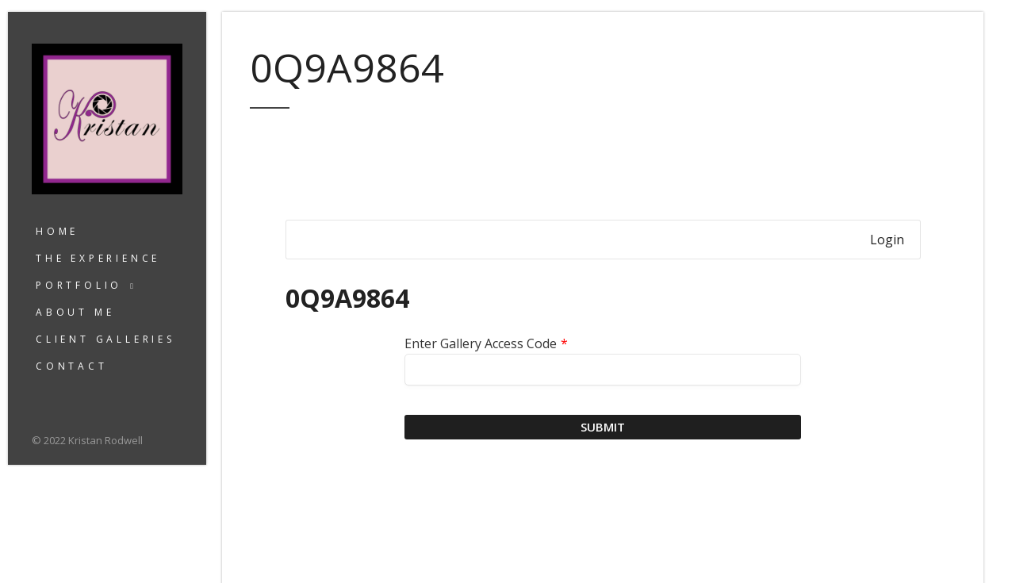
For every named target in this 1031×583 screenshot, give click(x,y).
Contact (72, 366)
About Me (75, 312)
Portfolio (79, 285)
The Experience (98, 258)
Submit (603, 427)
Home (57, 231)
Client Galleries (105, 339)
